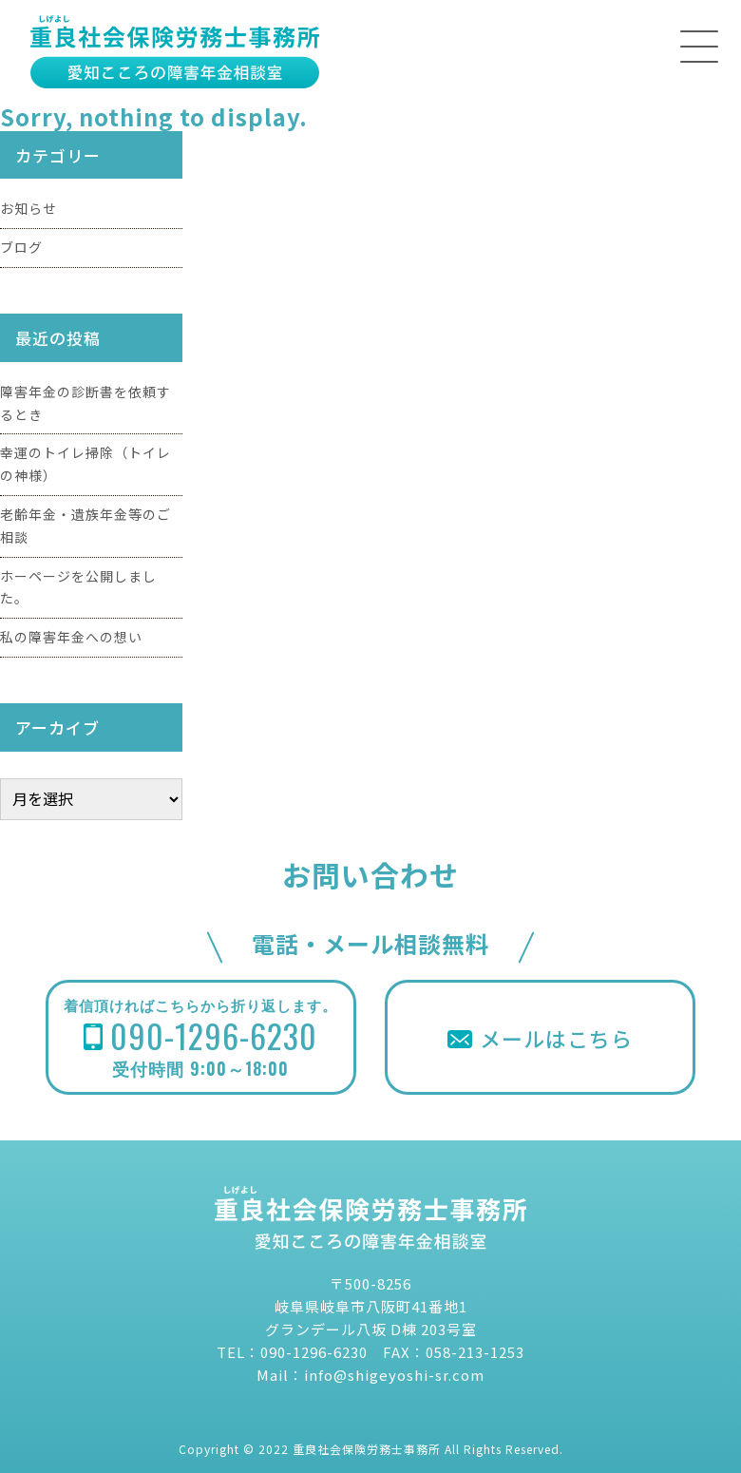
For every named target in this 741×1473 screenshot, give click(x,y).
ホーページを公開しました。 (78, 587)
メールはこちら (540, 1038)
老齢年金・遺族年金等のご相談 (85, 525)
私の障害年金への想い (71, 636)
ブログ (21, 247)
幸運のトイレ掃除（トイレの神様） (85, 464)
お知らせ (28, 208)
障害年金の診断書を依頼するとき (85, 403)
